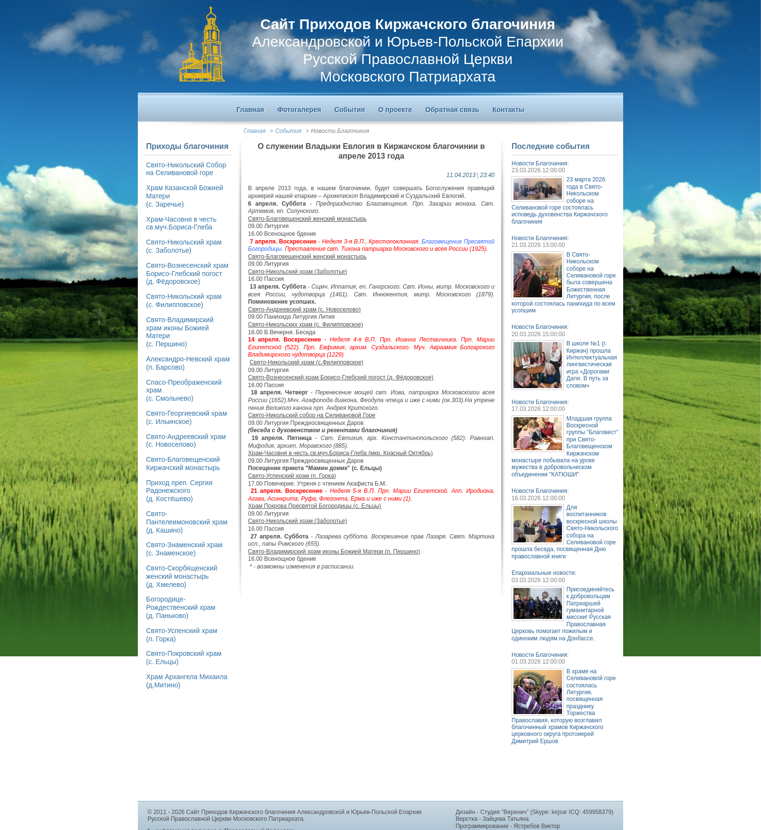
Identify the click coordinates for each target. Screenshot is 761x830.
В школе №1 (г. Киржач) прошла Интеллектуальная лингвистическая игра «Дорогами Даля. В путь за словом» (591, 364)
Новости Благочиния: (540, 163)
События (288, 131)
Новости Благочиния (340, 131)
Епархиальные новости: (544, 573)
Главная (254, 131)
